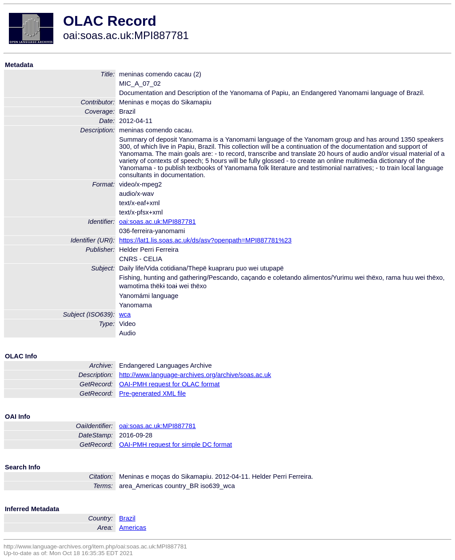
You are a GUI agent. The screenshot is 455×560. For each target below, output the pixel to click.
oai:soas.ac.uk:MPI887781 (157, 221)
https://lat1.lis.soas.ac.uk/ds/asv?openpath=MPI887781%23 (205, 240)
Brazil (127, 518)
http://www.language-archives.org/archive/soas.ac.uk (195, 374)
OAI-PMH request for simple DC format (175, 444)
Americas (132, 527)
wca (125, 314)
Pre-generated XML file (152, 393)
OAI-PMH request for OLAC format (169, 384)
